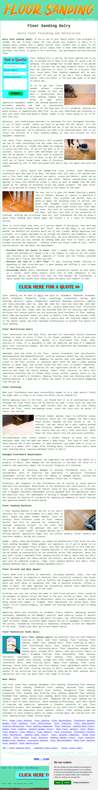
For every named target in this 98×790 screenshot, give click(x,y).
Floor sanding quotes (78, 710)
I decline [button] (67, 782)
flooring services (41, 668)
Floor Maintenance (61, 721)
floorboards (71, 470)
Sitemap (4, 768)
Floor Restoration (29, 743)
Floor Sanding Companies (39, 726)
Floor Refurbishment (61, 740)
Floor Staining (62, 723)
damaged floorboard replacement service (32, 492)
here (67, 713)
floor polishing (76, 657)
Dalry (40, 296)
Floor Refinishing (40, 723)
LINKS (65, 19)
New (10, 768)
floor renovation (69, 648)
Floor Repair (87, 729)
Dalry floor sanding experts (37, 637)
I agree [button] (58, 782)
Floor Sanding (41, 721)
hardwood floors (53, 612)
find (10, 685)
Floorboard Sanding (84, 721)
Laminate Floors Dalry (46, 748)
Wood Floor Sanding (67, 729)
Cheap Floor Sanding (21, 721)
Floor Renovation (11, 735)
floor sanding (23, 140)
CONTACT (80, 19)
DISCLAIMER (90, 19)
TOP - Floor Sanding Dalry (16, 748)
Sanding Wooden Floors (41, 729)
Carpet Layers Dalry (72, 748)
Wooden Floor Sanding (14, 723)
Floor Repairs (9, 732)
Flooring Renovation (13, 726)
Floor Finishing (63, 732)
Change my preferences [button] (81, 782)
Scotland (69, 668)
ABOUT (72, 19)
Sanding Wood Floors (83, 726)
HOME (58, 19)
